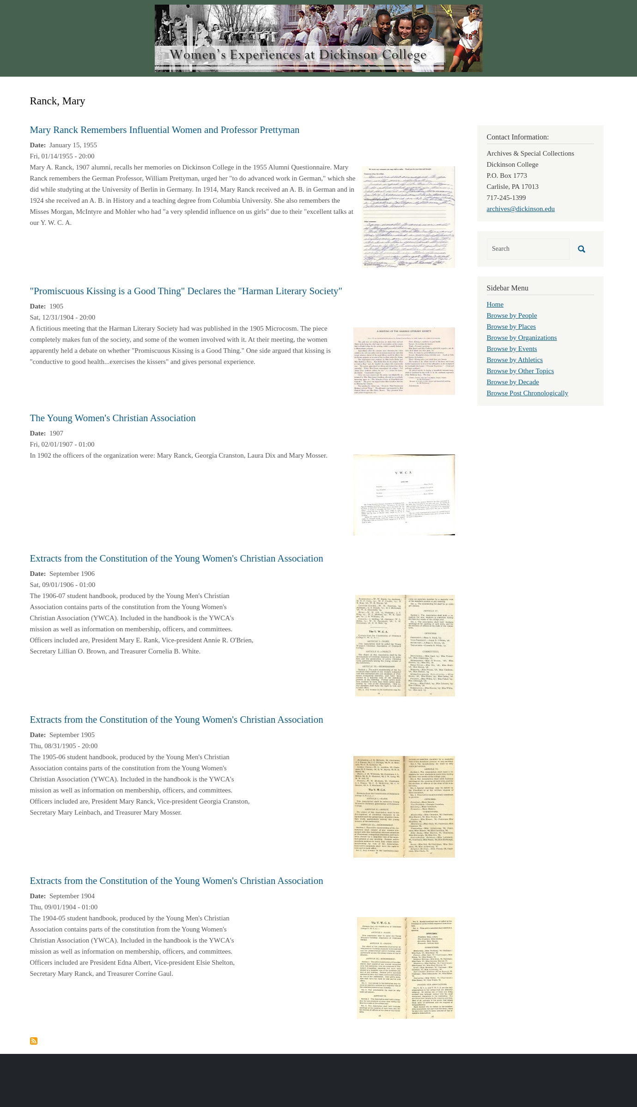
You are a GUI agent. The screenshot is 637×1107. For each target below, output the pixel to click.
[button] (408, 216)
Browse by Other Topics (520, 371)
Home (495, 304)
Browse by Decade (513, 382)
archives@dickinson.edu (521, 208)
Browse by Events (512, 348)
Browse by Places (511, 326)
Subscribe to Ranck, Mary (33, 1041)
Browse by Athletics (515, 359)
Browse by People (512, 315)
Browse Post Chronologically (528, 393)
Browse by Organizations (522, 337)
